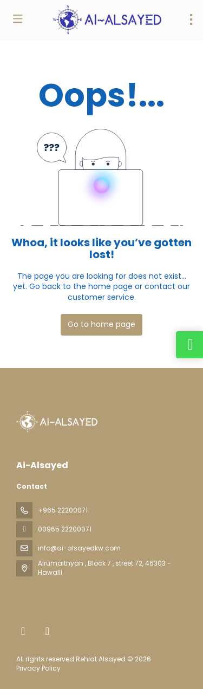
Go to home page (101, 324)
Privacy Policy (38, 668)
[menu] (191, 19)
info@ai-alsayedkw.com (79, 548)
